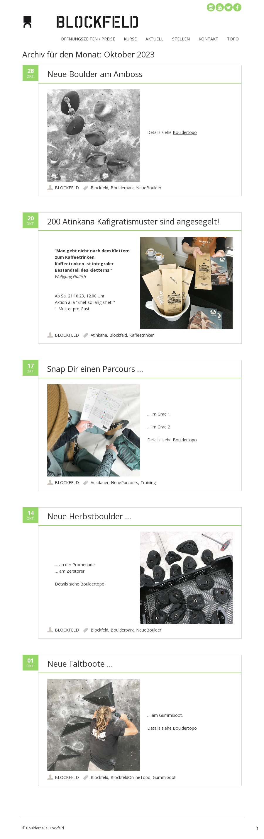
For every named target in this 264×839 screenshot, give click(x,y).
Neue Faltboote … (80, 663)
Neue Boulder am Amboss (94, 74)
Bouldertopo (185, 132)
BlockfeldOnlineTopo (130, 777)
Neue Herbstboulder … (89, 516)
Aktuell (154, 39)
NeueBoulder (148, 187)
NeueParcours (124, 482)
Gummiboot (164, 777)
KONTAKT (208, 39)
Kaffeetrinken (142, 335)
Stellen (181, 39)
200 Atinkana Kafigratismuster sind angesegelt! (133, 221)
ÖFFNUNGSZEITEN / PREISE (88, 39)
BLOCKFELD (67, 187)
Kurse (130, 39)
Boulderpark (122, 187)
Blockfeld (99, 187)
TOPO (233, 39)
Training (148, 482)
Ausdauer (100, 482)
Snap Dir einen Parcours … (95, 368)
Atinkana (99, 335)
